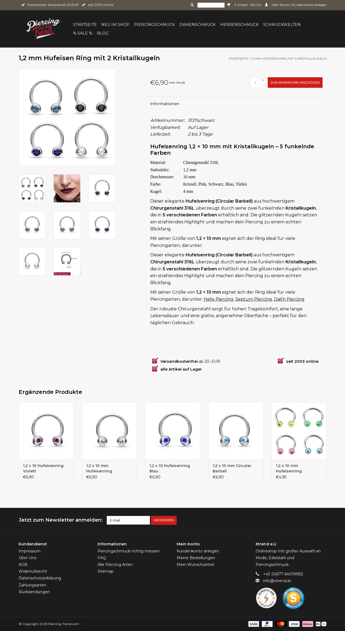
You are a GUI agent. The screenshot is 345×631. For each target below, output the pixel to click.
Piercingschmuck (154, 24)
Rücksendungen (34, 591)
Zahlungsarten (32, 585)
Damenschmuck (197, 24)
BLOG (103, 33)
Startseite (85, 24)
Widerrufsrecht (33, 571)
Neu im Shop (115, 24)
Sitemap (105, 571)
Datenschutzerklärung (40, 578)
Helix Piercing (218, 299)
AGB (23, 564)
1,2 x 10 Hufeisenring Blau (169, 468)
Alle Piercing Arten (115, 564)
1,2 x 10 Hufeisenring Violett (43, 468)
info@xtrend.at (277, 580)
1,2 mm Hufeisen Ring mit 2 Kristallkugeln (289, 58)
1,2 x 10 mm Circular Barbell (232, 468)
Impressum (30, 551)
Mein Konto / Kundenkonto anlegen (296, 5)
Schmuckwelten (282, 24)
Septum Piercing (253, 299)
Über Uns (27, 557)
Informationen (164, 103)
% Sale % (82, 33)
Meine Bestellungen (196, 557)
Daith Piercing (289, 299)
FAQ (102, 557)
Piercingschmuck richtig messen (129, 551)
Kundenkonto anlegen (198, 551)
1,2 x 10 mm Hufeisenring (99, 468)
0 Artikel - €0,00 (244, 5)
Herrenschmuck (239, 24)
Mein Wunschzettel (195, 564)
